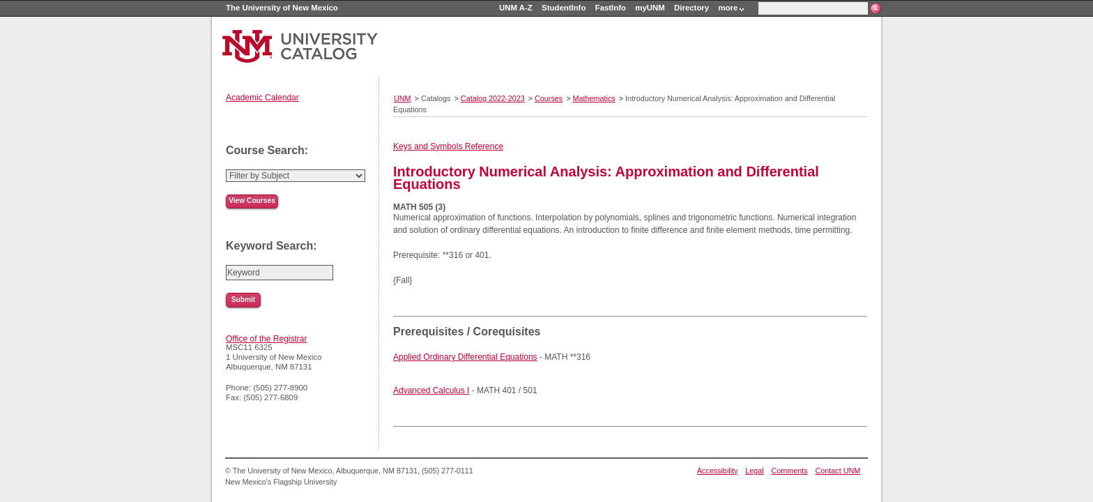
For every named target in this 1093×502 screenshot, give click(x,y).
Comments (790, 470)
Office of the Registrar (266, 339)
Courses (549, 98)
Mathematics (594, 98)
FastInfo (610, 7)
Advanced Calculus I (431, 390)
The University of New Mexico (282, 7)
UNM (402, 98)
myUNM (649, 7)
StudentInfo (564, 7)
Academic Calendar (262, 97)
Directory (691, 7)
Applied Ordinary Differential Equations (465, 357)
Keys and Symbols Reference (448, 146)
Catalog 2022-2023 (493, 98)
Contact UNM (838, 470)
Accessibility (717, 470)
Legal (754, 470)
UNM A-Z (516, 7)
